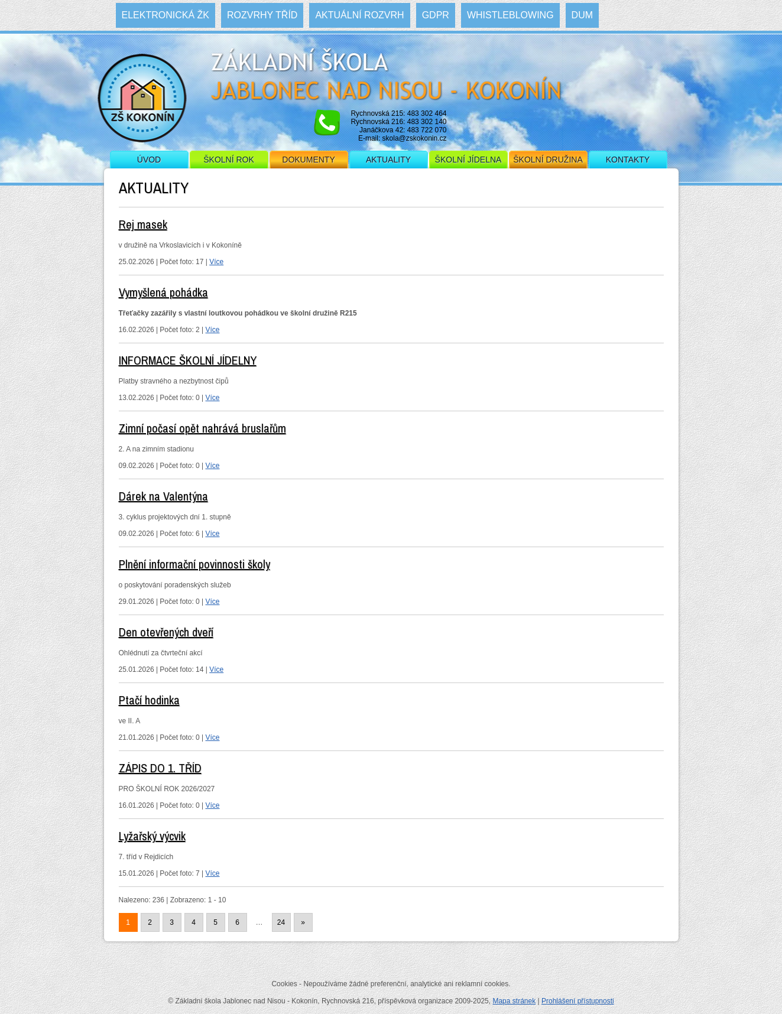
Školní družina (547, 159)
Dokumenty (308, 159)
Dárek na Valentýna (163, 496)
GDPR (435, 15)
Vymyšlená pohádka (163, 292)
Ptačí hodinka (149, 700)
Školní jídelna (468, 159)
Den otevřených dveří (166, 632)
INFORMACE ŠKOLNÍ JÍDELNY (188, 360)
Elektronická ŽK (165, 15)
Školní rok (228, 159)
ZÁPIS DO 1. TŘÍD (160, 768)
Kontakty (628, 159)
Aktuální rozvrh (359, 15)
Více (216, 262)
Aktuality (388, 159)
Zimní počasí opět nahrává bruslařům (202, 428)
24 (281, 922)
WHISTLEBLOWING (510, 15)
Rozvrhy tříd (262, 15)
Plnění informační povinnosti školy (194, 564)
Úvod (149, 159)
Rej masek (143, 224)
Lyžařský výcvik (152, 836)
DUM (582, 15)
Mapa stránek (514, 1001)
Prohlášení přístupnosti (577, 1001)
